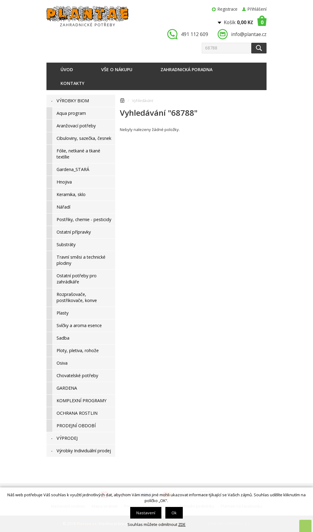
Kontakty (72, 83)
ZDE (182, 524)
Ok (174, 513)
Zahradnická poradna (186, 69)
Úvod (67, 69)
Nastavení (145, 513)
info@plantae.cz (249, 34)
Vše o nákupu (116, 69)
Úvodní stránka (122, 101)
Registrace (228, 9)
